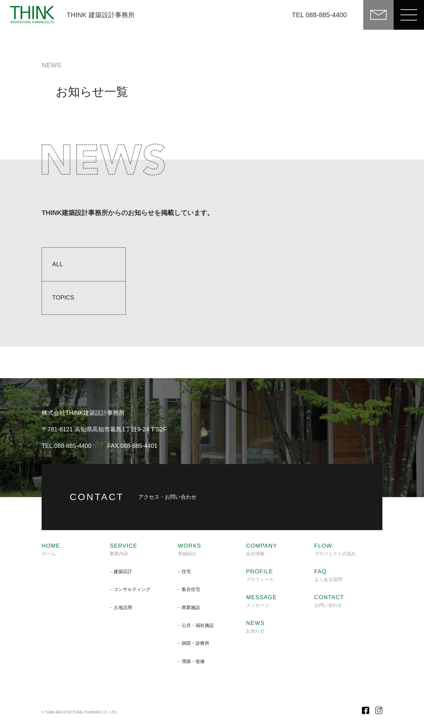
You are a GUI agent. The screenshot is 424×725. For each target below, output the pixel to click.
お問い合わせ (329, 601)
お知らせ (255, 627)
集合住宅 (191, 589)
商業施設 (191, 607)
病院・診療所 (195, 643)
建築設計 (123, 571)
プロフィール (260, 575)
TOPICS (63, 297)
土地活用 (123, 607)
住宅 (186, 571)
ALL (57, 264)
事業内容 (123, 549)
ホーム (51, 549)
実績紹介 (189, 549)
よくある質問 (328, 575)
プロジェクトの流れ (335, 549)
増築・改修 (193, 661)
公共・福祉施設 (198, 625)
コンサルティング (132, 589)
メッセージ (261, 601)
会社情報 (261, 549)
